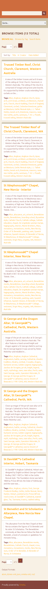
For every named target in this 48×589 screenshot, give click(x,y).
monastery (8, 229)
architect (21, 101)
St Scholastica (15, 554)
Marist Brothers (28, 226)
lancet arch (14, 112)
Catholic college (28, 220)
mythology (13, 370)
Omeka (22, 585)
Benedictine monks (31, 542)
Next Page (20, 45)
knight (29, 368)
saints (17, 373)
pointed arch (22, 494)
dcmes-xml (11, 574)
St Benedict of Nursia (34, 234)
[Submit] (44, 13)
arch (5, 101)
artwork (29, 215)
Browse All (7, 39)
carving (23, 359)
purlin (16, 115)
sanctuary (23, 115)
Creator (23, 55)
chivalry (15, 362)
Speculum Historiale (29, 373)
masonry (32, 112)
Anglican (17, 98)
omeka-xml (26, 574)
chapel (15, 223)
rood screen (9, 497)
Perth (35, 370)
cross (37, 545)
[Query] (24, 13)
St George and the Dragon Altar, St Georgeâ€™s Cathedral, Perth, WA (21, 395)
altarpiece (18, 215)
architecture (31, 101)
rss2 (33, 574)
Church (11, 104)
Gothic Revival (30, 491)
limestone (24, 112)
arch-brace (12, 101)
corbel (16, 106)
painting (25, 231)
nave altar (28, 370)
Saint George (9, 373)
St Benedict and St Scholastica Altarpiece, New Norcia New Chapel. (23, 513)
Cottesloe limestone (28, 106)
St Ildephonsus (10, 237)
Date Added (33, 55)
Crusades (30, 362)
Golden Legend (24, 365)
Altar (11, 98)
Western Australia (23, 118)
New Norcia (35, 229)
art (24, 215)
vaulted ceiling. (34, 499)
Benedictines (15, 217)
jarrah (24, 368)
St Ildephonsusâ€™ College (28, 237)
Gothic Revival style (22, 109)
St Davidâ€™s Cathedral (24, 497)
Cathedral (31, 359)
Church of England (35, 104)
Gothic (21, 491)
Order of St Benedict (12, 231)
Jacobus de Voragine (12, 368)
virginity (26, 240)
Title (14, 55)
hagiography (9, 226)
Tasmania (16, 499)
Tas (10, 499)
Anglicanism (8, 359)
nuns (6, 551)
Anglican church (28, 98)
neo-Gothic (8, 115)
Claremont (8, 106)
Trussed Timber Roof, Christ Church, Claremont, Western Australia (22, 69)
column (25, 488)
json (18, 574)
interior (18, 226)
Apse (37, 98)
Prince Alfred (34, 494)
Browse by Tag (21, 39)
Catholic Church (15, 220)
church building (21, 104)
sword (26, 379)
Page (7, 47)
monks (27, 229)
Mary (38, 226)
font (30, 488)
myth (6, 370)
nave (39, 112)
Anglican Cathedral (29, 356)
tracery (24, 499)
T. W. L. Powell (34, 115)
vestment (8, 240)
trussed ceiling (9, 118)
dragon (37, 362)
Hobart (13, 494)
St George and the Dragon (22, 376)
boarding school (28, 217)
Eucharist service (10, 365)
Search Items (35, 39)
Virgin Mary (17, 240)
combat (22, 362)
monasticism (19, 229)
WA (31, 240)
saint (31, 231)
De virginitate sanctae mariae (31, 223)
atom (4, 574)
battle (16, 359)
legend (36, 368)
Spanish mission (18, 234)
